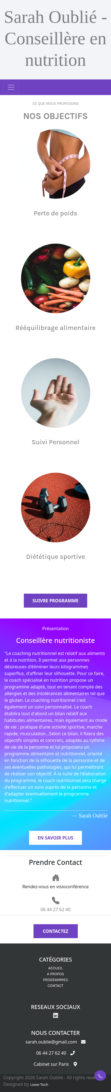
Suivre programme (55, 601)
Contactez (55, 931)
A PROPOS (55, 974)
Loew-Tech (39, 1084)
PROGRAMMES (55, 979)
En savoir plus (55, 838)
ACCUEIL (55, 968)
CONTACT (55, 985)
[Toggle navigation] (11, 87)
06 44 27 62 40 (55, 909)
